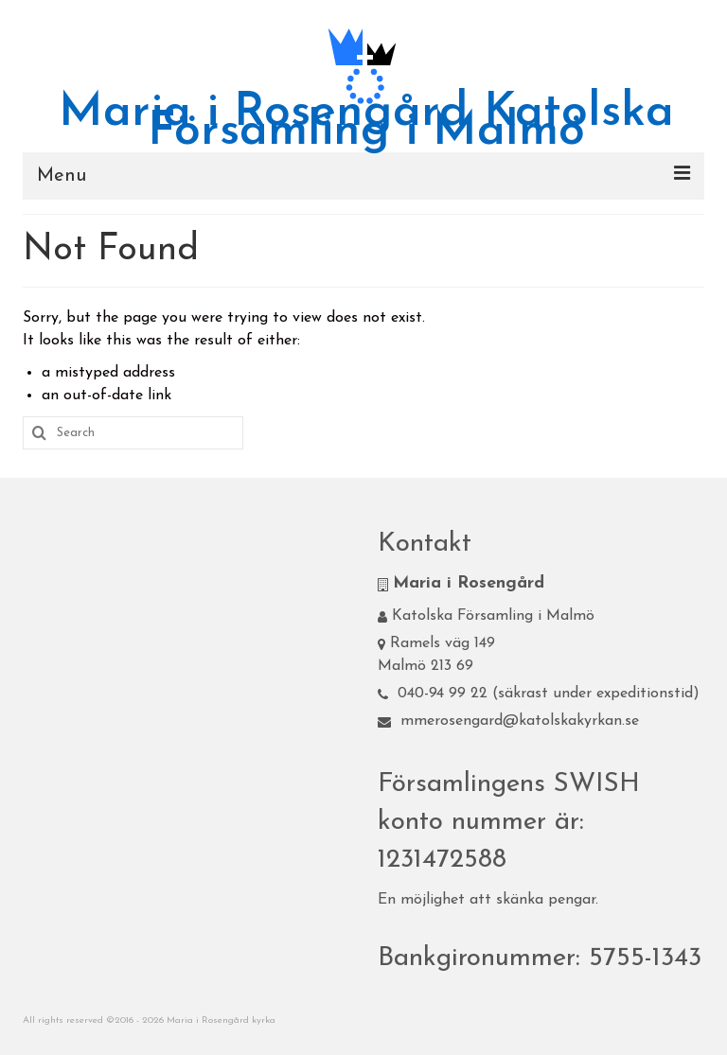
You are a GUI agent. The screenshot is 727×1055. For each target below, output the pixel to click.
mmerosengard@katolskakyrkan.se (508, 721)
